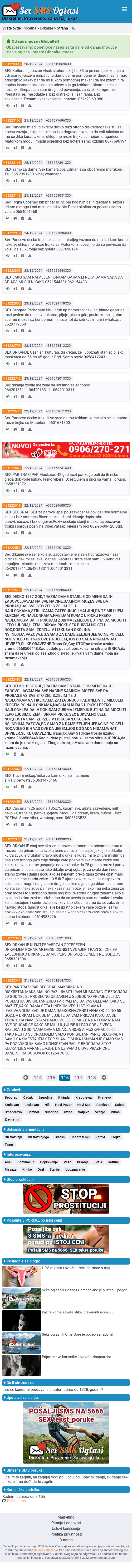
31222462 (13, 769)
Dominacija (25, 1162)
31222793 (13, 345)
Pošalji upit (16, 1501)
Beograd (11, 1097)
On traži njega (38, 1137)
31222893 (13, 270)
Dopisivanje (49, 1162)
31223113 (13, 195)
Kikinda (64, 1097)
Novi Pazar (63, 1105)
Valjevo (83, 1112)
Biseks (60, 1137)
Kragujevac (84, 1097)
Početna (29, 28)
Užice (68, 1112)
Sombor (33, 1112)
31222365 (13, 938)
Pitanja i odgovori (66, 1523)
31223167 (13, 120)
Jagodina (45, 1097)
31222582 (13, 548)
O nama (66, 1540)
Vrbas (115, 1112)
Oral (41, 1169)
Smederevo (13, 1112)
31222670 (13, 411)
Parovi (100, 1137)
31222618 (13, 505)
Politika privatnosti (66, 1534)
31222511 (13, 590)
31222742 (13, 378)
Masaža (11, 1169)
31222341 (13, 980)
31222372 (13, 839)
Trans (9, 1144)
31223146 (13, 163)
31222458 (13, 802)
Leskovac (31, 1105)
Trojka (116, 1137)
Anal (8, 1162)
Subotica (51, 1112)
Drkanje (46, 28)
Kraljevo (104, 1097)
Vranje (100, 1112)
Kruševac (12, 1105)
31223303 (13, 64)
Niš (46, 1105)
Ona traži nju (80, 1137)
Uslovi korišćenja (66, 1528)
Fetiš (98, 1162)
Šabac (119, 1105)
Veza (67, 1162)
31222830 (13, 303)
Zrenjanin (12, 1119)
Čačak (28, 1097)
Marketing (66, 1517)
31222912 (13, 233)
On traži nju (13, 1137)
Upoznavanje (75, 1169)
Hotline (113, 1162)
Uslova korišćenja (46, 1550)
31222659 (13, 468)
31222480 (13, 679)
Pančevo (102, 1105)
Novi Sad (84, 1105)
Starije (55, 1169)
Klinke (27, 1169)
